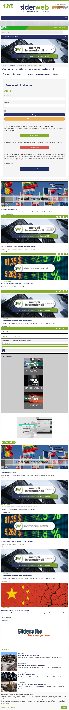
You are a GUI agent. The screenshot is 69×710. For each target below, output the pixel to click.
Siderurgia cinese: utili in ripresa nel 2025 (15, 610)
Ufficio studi (11, 65)
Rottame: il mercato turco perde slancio (32, 665)
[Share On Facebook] (66, 217)
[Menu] (66, 18)
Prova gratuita (34, 135)
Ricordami (8, 111)
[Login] (3, 350)
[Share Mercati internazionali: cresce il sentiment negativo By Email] (57, 254)
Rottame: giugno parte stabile (28, 655)
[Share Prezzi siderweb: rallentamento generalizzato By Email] (57, 291)
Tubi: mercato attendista (26, 675)
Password (7, 102)
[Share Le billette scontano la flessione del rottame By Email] (57, 328)
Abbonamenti (34, 147)
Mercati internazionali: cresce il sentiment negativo (19, 246)
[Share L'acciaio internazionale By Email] (57, 217)
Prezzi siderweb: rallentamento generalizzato (17, 283)
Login (34, 114)
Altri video (5, 411)
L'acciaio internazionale (9, 209)
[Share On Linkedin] (60, 217)
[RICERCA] (65, 32)
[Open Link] (9, 6)
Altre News (5, 331)
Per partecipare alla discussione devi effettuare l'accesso (16, 340)
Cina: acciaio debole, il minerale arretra (32, 684)
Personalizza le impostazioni (9, 707)
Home (4, 65)
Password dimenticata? (34, 119)
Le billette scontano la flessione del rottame (16, 321)
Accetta (64, 707)
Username (7, 96)
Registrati (34, 169)
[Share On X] (63, 217)
